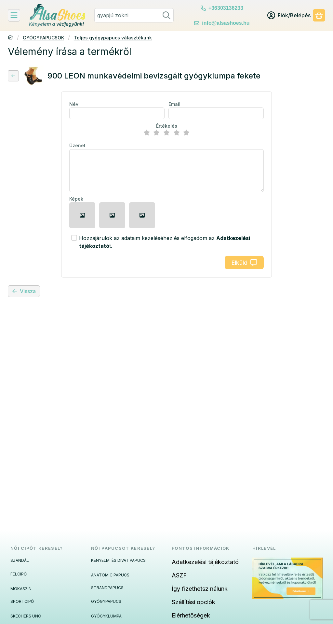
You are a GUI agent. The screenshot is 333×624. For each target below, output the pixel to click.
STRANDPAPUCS (107, 587)
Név (73, 104)
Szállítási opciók (193, 602)
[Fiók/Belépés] (289, 15)
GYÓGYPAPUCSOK (43, 37)
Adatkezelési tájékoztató (205, 562)
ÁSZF (179, 575)
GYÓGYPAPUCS (106, 601)
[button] (82, 215)
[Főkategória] (10, 38)
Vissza (24, 291)
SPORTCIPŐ (22, 601)
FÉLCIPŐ (18, 574)
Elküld (244, 262)
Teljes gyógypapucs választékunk (113, 37)
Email (174, 104)
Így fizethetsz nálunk (200, 588)
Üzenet (77, 145)
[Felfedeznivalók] (14, 15)
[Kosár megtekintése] (319, 15)
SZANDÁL (19, 560)
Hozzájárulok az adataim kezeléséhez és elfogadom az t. (164, 242)
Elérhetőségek (191, 615)
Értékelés (166, 126)
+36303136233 (225, 8)
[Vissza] (13, 75)
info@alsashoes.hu (225, 23)
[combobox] (134, 15)
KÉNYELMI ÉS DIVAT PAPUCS (118, 560)
